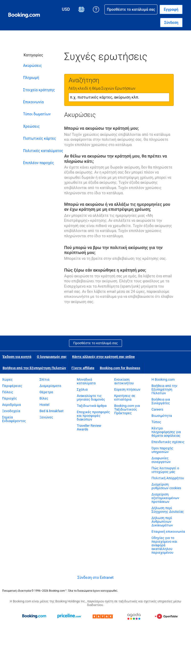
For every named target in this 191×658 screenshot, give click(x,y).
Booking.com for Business (120, 368)
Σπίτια (44, 379)
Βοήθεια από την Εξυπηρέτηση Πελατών (34, 368)
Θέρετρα (46, 392)
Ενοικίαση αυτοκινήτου (124, 381)
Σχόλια (82, 389)
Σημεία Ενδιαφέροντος (14, 419)
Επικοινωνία (33, 102)
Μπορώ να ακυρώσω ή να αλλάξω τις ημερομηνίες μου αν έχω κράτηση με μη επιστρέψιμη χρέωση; (117, 207)
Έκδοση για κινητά (17, 357)
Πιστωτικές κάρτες (39, 138)
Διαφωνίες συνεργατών (161, 460)
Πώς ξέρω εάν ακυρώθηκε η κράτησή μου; (105, 270)
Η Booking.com (163, 379)
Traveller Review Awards (89, 427)
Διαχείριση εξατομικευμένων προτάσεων (165, 498)
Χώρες (7, 379)
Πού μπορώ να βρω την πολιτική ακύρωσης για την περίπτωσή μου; (113, 250)
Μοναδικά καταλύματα (86, 381)
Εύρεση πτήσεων (127, 389)
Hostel (44, 405)
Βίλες (43, 398)
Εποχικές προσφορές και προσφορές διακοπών (93, 415)
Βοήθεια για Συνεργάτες (161, 401)
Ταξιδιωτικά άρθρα (92, 406)
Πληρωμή (31, 77)
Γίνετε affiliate (83, 368)
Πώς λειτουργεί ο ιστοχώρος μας (165, 470)
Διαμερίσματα (50, 386)
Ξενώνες (46, 417)
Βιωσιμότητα (162, 416)
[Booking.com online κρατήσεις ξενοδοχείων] (24, 15)
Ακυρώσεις (32, 65)
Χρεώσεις (31, 126)
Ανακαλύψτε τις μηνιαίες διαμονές (91, 397)
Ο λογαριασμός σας (52, 357)
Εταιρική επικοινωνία (168, 531)
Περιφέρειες (12, 386)
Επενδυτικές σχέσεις (168, 442)
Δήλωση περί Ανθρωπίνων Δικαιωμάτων (162, 521)
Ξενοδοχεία (11, 411)
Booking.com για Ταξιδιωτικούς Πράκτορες (127, 409)
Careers (157, 409)
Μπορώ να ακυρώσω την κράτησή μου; (101, 128)
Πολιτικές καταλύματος (43, 151)
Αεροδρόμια (11, 405)
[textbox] (118, 97)
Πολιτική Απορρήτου (168, 478)
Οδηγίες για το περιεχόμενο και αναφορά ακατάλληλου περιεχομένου (164, 545)
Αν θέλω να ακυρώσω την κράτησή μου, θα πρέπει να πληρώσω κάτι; (115, 159)
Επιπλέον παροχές (38, 163)
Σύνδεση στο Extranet (95, 577)
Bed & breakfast (51, 411)
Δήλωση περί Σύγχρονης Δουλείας (168, 510)
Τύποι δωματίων (37, 114)
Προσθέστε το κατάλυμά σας (95, 343)
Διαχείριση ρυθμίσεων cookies (166, 486)
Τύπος (156, 422)
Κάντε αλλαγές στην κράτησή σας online (103, 357)
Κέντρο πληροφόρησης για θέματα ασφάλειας (166, 432)
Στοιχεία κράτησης (39, 90)
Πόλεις (7, 392)
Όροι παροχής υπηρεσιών (162, 450)
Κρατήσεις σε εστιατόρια (124, 397)
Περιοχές (9, 398)
